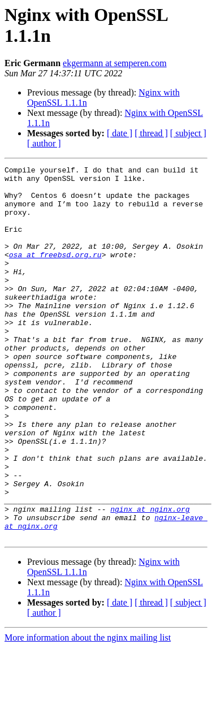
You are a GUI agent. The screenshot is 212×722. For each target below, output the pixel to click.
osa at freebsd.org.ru (55, 273)
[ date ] (119, 133)
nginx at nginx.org (149, 578)
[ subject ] (188, 133)
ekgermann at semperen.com (114, 63)
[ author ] (44, 143)
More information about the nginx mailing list (88, 712)
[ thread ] (151, 133)
